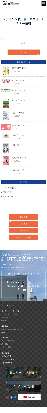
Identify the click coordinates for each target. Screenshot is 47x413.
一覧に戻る (23, 52)
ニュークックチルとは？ (11, 305)
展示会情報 (7, 192)
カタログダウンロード (23, 237)
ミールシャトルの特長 (9, 314)
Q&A (3, 332)
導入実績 (23, 223)
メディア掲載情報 (9, 188)
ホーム (2, 38)
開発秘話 (4, 320)
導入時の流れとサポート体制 (11, 329)
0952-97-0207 (22, 283)
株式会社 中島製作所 (23, 373)
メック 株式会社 (24, 386)
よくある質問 (23, 230)
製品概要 (23, 217)
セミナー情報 (8, 196)
